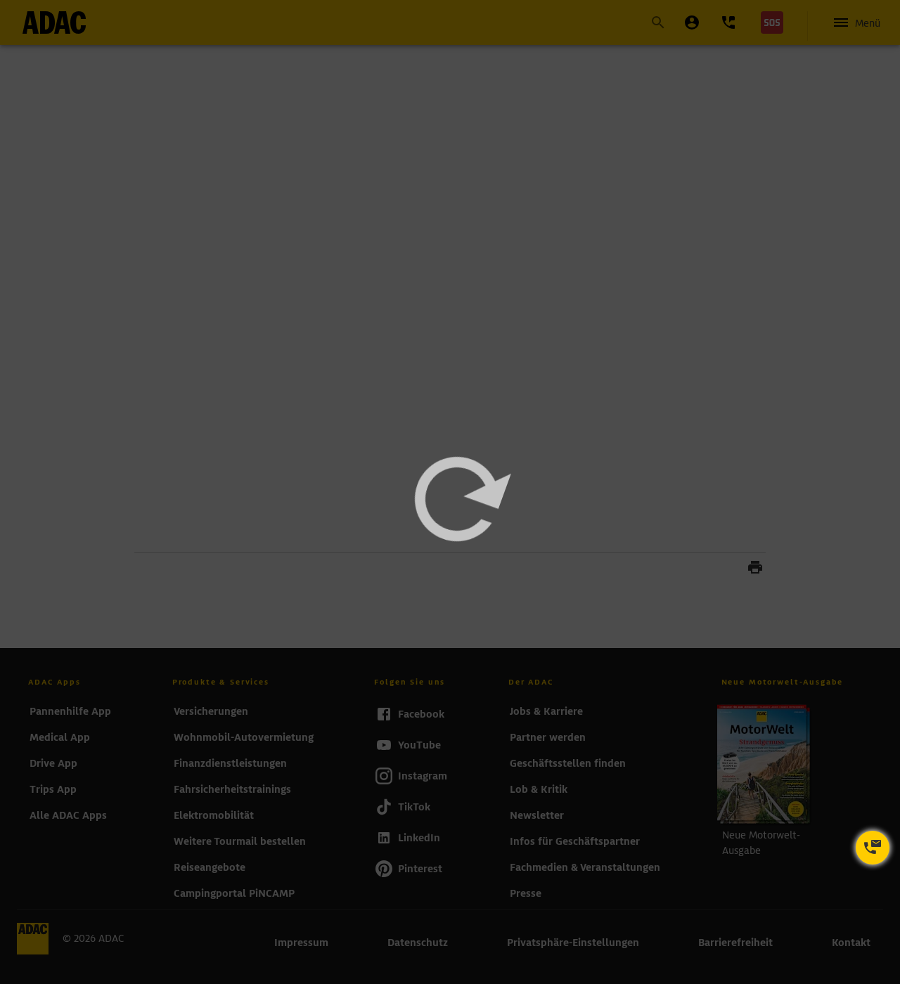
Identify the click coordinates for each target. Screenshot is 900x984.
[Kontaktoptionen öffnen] (872, 848)
